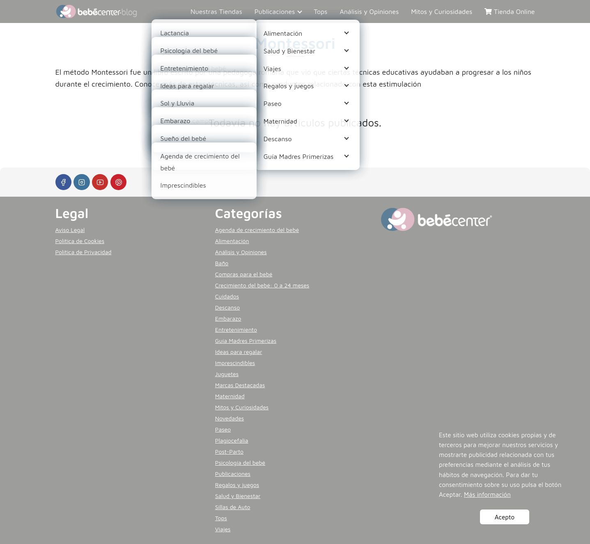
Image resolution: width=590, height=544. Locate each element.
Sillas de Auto (232, 506)
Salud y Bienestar (237, 495)
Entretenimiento (236, 329)
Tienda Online (509, 11)
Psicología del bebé (240, 462)
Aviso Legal (70, 229)
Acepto (504, 517)
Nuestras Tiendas (216, 11)
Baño (221, 262)
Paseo (223, 429)
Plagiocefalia (231, 440)
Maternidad (230, 396)
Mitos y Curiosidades (441, 11)
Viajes (223, 529)
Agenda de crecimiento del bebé (257, 229)
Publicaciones (275, 11)
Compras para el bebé (244, 274)
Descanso (227, 307)
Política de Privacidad (83, 251)
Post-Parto (229, 451)
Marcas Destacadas (240, 384)
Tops (320, 11)
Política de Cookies (80, 240)
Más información (487, 494)
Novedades (229, 418)
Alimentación (232, 240)
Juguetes (227, 373)
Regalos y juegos (237, 484)
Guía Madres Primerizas (245, 340)
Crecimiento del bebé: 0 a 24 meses (262, 285)
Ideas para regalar (238, 351)
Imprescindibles (235, 362)
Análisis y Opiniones (369, 11)
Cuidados (227, 296)
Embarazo (228, 318)
